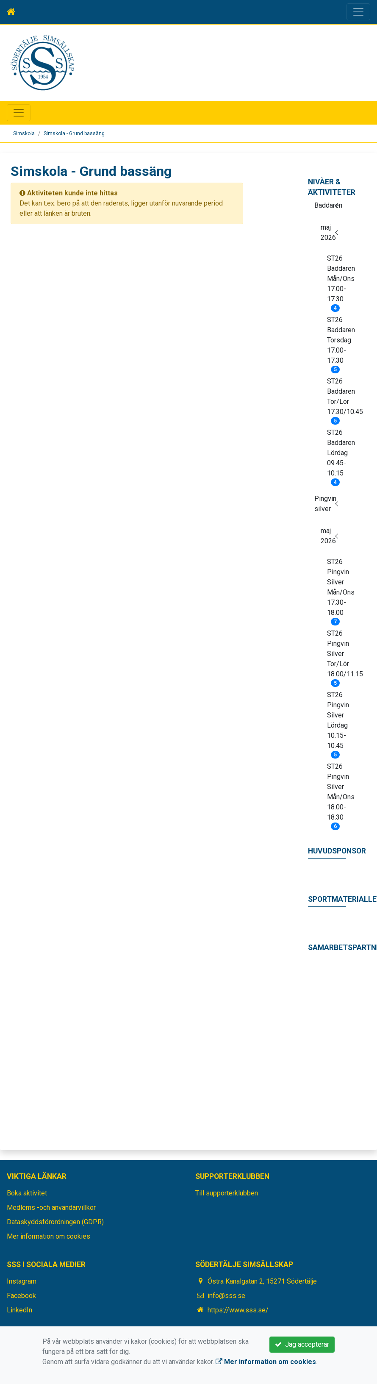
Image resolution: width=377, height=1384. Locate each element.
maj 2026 (328, 232)
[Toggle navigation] (358, 11)
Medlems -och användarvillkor (51, 1207)
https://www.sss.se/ (238, 1310)
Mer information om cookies (48, 1236)
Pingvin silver (325, 504)
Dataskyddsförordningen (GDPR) (55, 1222)
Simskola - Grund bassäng (74, 133)
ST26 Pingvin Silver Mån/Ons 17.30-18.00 (336, 590)
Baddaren (328, 205)
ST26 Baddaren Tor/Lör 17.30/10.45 (336, 399)
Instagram (21, 1281)
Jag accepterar (302, 1344)
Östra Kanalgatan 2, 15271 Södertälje (262, 1281)
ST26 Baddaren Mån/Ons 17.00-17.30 (336, 281)
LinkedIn (19, 1310)
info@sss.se (226, 1296)
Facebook (21, 1296)
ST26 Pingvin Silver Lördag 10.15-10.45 (336, 723)
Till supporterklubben (226, 1193)
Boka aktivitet (27, 1193)
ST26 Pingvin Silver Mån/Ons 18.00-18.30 (336, 794)
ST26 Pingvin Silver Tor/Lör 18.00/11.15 (336, 656)
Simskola (24, 133)
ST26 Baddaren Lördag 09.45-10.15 (336, 455)
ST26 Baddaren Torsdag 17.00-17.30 (336, 343)
